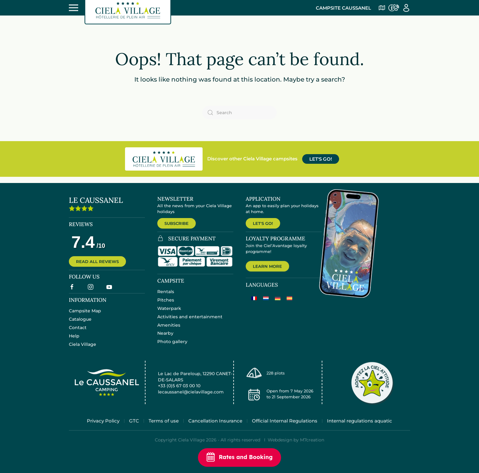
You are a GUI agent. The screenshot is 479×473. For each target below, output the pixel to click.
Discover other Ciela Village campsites (252, 159)
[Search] (239, 112)
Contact (78, 331)
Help (74, 339)
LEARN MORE (267, 271)
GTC (134, 428)
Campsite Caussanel (343, 8)
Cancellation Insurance (215, 428)
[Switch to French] (254, 304)
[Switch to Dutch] (266, 304)
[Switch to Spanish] (289, 304)
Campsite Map (85, 315)
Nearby (165, 338)
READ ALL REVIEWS (97, 264)
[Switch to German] (278, 304)
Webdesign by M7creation (296, 447)
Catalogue (80, 323)
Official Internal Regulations (284, 428)
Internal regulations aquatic (359, 428)
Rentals (165, 296)
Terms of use (164, 428)
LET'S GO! (320, 159)
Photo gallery (172, 346)
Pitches (165, 305)
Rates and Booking (239, 457)
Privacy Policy (103, 428)
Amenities (168, 329)
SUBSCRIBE (176, 223)
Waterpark (169, 313)
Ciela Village (82, 348)
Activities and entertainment (189, 321)
